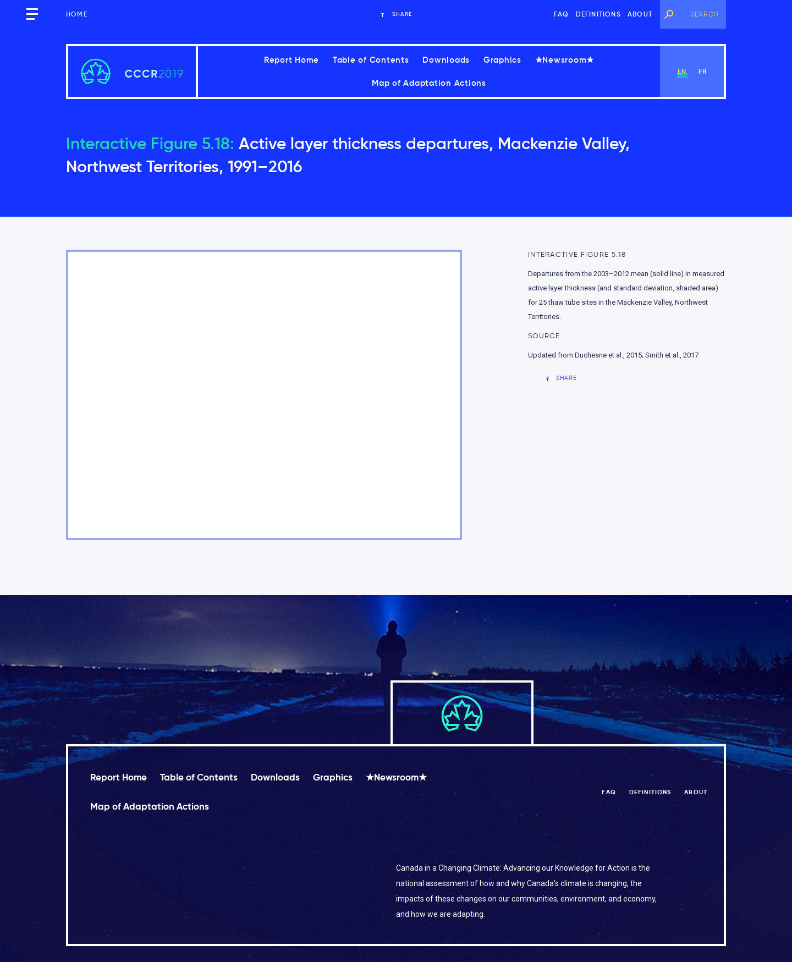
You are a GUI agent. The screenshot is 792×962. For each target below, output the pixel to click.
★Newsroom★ (565, 59)
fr (702, 71)
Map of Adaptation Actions (429, 83)
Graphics (502, 59)
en (682, 71)
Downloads (446, 59)
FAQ (561, 14)
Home (76, 14)
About (640, 14)
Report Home (291, 59)
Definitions (598, 14)
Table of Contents (371, 59)
